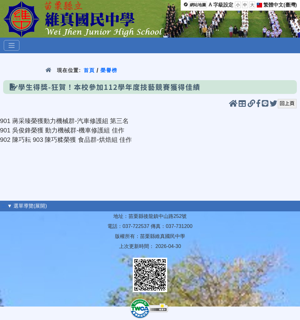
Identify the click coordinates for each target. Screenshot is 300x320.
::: (4, 206)
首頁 (89, 70)
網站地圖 (198, 5)
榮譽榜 (109, 70)
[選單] (11, 45)
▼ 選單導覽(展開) (27, 206)
